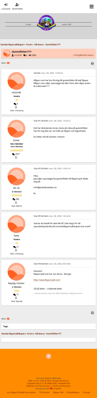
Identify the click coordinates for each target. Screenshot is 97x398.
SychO (58, 388)
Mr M (16, 187)
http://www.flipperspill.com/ (47, 279)
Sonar (16, 140)
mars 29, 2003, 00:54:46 (52, 263)
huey (16, 235)
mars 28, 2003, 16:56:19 (52, 168)
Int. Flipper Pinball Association (21, 392)
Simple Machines (60, 380)
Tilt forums (44, 392)
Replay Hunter (16, 283)
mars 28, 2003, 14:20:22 (52, 120)
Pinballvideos (73, 392)
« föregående (80, 55)
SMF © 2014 (45, 380)
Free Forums (44, 386)
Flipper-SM (58, 392)
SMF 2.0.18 (33, 380)
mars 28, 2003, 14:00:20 (48, 73)
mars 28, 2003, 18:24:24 (52, 216)
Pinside (86, 392)
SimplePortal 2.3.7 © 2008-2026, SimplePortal (48, 383)
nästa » (90, 55)
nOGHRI (18, 55)
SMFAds (30, 386)
